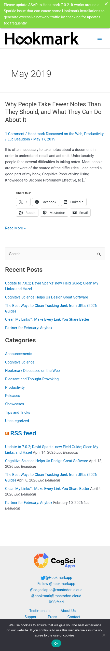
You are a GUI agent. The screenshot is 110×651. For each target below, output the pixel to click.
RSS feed (23, 433)
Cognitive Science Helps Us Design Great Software (46, 297)
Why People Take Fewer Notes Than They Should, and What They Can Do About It (53, 112)
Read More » (15, 228)
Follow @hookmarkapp (56, 583)
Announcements (18, 353)
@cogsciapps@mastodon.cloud (56, 590)
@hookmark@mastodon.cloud (56, 596)
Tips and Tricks (17, 412)
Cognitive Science (19, 362)
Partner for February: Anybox (28, 328)
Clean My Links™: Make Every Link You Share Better (47, 319)
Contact (73, 617)
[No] (103, 634)
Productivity (94, 134)
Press (52, 617)
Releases (12, 395)
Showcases (14, 404)
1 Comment (14, 134)
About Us (68, 610)
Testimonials (39, 610)
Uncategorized (17, 421)
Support (30, 617)
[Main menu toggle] (99, 38)
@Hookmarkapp (59, 577)
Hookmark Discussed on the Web (55, 134)
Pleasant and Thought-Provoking (32, 379)
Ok (56, 643)
